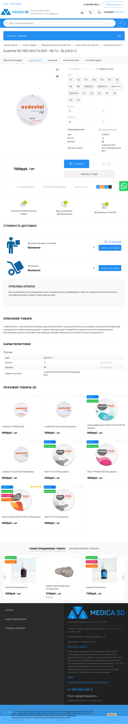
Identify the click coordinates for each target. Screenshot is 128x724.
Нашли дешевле (25, 187)
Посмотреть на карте (77, 647)
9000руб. (21, 434)
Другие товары (106, 363)
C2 (114, 93)
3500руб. (63, 479)
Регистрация (16, 3)
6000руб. (106, 434)
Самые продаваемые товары (47, 548)
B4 (78, 86)
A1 (71, 80)
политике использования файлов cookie (51, 717)
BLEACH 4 (73, 93)
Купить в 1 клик (89, 174)
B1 (110, 80)
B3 (71, 86)
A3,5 (94, 80)
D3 (99, 93)
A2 (78, 80)
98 (103, 141)
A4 (102, 80)
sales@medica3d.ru (86, 696)
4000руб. (106, 479)
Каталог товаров (64, 35)
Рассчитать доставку (54, 187)
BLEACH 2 (102, 86)
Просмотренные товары (84, 548)
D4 (107, 93)
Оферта (70, 677)
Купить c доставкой (110, 248)
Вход (5, 3)
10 (103, 138)
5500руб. (63, 434)
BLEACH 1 (89, 86)
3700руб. (64, 595)
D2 (92, 93)
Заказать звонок (113, 4)
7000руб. (94, 593)
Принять (111, 714)
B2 (117, 80)
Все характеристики (107, 129)
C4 (78, 100)
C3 (71, 100)
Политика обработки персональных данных (87, 682)
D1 (84, 93)
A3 (86, 80)
